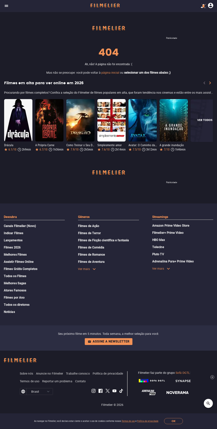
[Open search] (208, 403)
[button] (48, 391)
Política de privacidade (147, 421)
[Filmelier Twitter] (107, 391)
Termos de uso (128, 421)
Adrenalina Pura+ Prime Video (173, 261)
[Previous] (204, 83)
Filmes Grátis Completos (20, 269)
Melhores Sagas (15, 283)
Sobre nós (26, 373)
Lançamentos (13, 240)
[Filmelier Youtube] (114, 391)
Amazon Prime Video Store (170, 225)
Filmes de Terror (89, 233)
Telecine (158, 247)
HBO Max (158, 240)
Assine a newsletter (108, 341)
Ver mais (87, 269)
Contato (80, 381)
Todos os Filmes (15, 276)
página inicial (110, 72)
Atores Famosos (15, 290)
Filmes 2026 (12, 247)
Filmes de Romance (91, 254)
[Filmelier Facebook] (100, 391)
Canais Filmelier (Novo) (20, 226)
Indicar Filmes (13, 233)
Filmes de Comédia (91, 247)
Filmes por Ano (14, 297)
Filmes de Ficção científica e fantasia (103, 240)
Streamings (160, 217)
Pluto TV (158, 254)
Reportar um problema (57, 381)
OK (174, 421)
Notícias (9, 312)
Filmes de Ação (88, 226)
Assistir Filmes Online (19, 262)
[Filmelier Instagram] (94, 391)
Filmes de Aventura (91, 262)
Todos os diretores (16, 305)
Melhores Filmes (15, 254)
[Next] (210, 83)
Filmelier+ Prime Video (167, 233)
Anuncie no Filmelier (49, 373)
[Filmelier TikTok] (121, 391)
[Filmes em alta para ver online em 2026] (108, 92)
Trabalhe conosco (78, 373)
